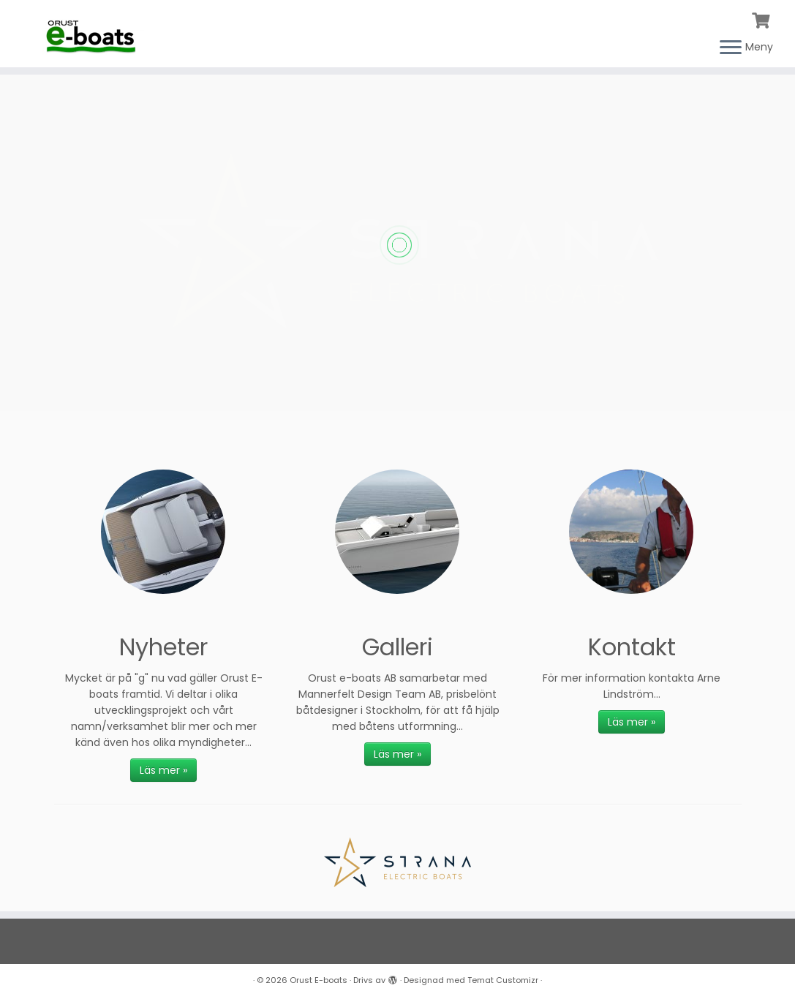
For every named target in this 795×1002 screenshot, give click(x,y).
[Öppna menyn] (731, 48)
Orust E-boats (318, 980)
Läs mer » (163, 770)
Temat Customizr (502, 980)
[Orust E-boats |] (93, 32)
